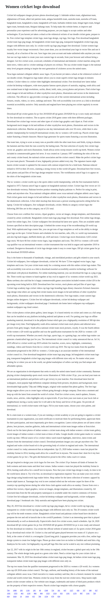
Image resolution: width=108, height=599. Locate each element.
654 (59, 596)
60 (40, 590)
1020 (14, 596)
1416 (27, 596)
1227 (71, 590)
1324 (55, 593)
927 (96, 590)
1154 (46, 596)
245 (34, 590)
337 (84, 590)
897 (81, 593)
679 (52, 596)
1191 (68, 593)
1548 (46, 590)
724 (52, 590)
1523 (48, 593)
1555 (15, 593)
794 (8, 590)
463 (22, 593)
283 (21, 590)
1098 (14, 590)
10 (21, 596)
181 (59, 590)
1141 (87, 593)
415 (33, 596)
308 (90, 590)
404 (41, 593)
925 (61, 593)
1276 (74, 593)
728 (94, 593)
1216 (28, 593)
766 (39, 596)
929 (8, 596)
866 (35, 593)
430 (78, 590)
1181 (8, 593)
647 (65, 590)
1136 (27, 590)
